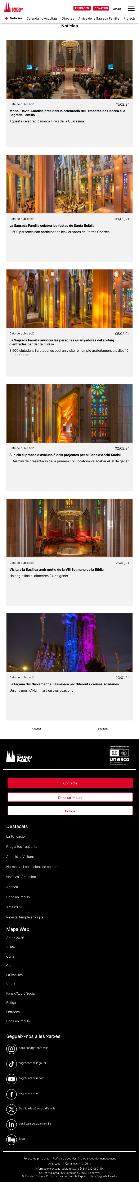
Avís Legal (55, 1163)
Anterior (36, 728)
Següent (103, 728)
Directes (68, 18)
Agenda (12, 887)
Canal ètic (72, 1163)
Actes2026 (14, 907)
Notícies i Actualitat (21, 877)
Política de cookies (65, 1158)
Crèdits (86, 1163)
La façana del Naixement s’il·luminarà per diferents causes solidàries (64, 684)
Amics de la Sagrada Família (98, 18)
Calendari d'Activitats (42, 18)
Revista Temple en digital (25, 917)
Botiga (70, 811)
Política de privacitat (36, 1158)
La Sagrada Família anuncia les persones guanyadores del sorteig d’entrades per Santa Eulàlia (61, 342)
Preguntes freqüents (21, 846)
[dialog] (131, 1173)
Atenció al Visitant (20, 856)
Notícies (16, 18)
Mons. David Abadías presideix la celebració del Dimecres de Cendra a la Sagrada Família (67, 113)
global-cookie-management (98, 1158)
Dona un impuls (70, 798)
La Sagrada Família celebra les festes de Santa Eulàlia (51, 225)
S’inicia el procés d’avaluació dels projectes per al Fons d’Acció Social (65, 455)
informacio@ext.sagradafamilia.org (57, 1168)
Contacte (70, 783)
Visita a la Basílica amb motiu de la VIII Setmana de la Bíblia (56, 569)
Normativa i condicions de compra (32, 867)
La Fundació (15, 836)
